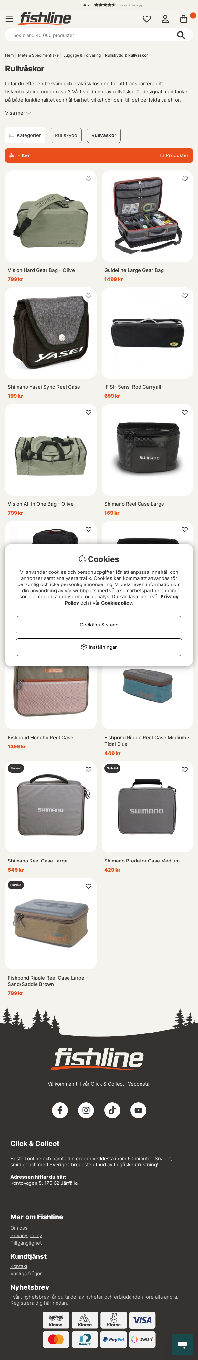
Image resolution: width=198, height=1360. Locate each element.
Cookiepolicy (116, 603)
